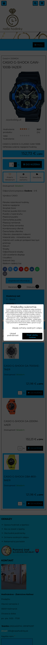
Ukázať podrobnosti (13, 335)
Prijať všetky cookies (32, 336)
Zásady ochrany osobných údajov (27, 328)
